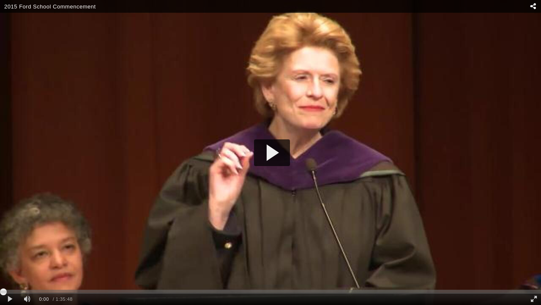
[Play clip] (10, 299)
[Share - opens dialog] (533, 6)
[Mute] (27, 299)
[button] (272, 152)
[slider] (270, 291)
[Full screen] (534, 299)
